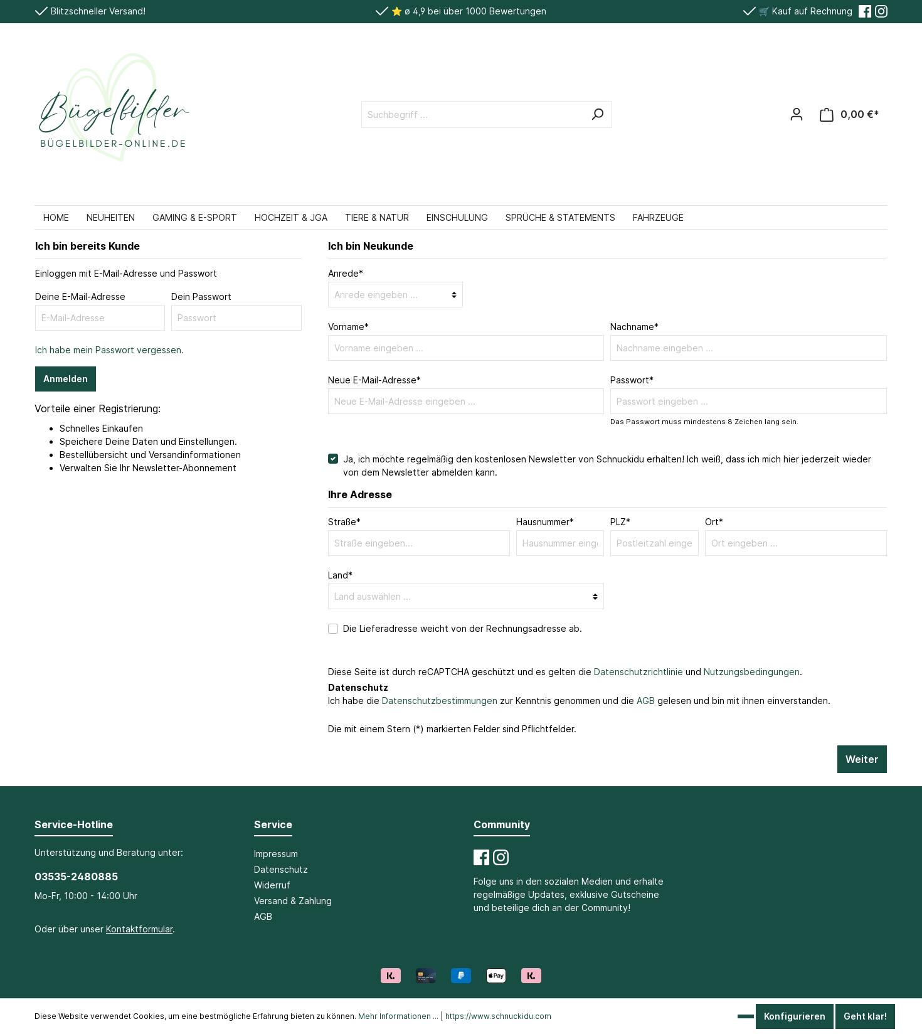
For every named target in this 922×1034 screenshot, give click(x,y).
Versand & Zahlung (293, 900)
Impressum (276, 853)
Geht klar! (865, 1016)
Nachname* (634, 326)
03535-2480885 (76, 876)
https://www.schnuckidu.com (498, 1016)
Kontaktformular (139, 929)
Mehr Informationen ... (398, 1016)
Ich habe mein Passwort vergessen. (109, 349)
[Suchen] (597, 114)
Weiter (862, 759)
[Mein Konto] (797, 114)
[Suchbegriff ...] (472, 114)
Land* (340, 575)
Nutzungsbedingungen (752, 671)
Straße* (344, 521)
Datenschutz (281, 869)
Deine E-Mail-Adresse (80, 296)
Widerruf (272, 885)
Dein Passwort (201, 296)
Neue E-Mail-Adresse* (374, 380)
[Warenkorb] (850, 114)
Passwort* (632, 380)
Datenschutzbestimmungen (439, 700)
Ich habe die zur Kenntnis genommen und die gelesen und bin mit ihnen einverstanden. (579, 700)
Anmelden (65, 378)
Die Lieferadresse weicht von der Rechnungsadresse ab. (462, 628)
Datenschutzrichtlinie (638, 671)
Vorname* (348, 326)
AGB (646, 700)
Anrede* (345, 273)
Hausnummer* (545, 521)
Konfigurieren (794, 1016)
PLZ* (620, 521)
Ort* (714, 521)
